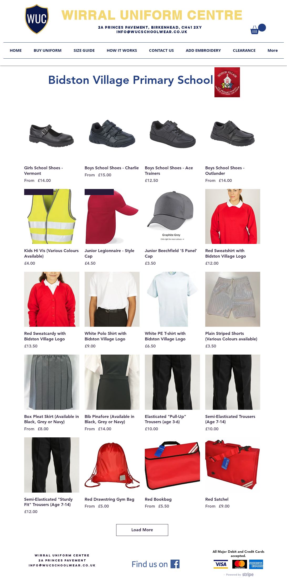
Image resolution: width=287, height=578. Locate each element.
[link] (258, 29)
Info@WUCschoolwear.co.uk (151, 32)
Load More (142, 529)
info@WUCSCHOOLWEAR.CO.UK (62, 565)
